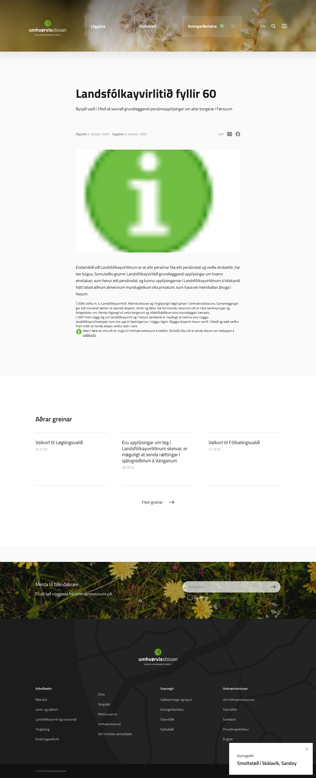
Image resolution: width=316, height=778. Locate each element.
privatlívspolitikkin (222, 597)
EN (262, 26)
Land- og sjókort (46, 709)
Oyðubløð (167, 729)
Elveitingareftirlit (47, 739)
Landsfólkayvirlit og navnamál (56, 719)
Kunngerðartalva (171, 709)
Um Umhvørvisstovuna (238, 699)
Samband (229, 719)
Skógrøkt (104, 704)
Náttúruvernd (107, 714)
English (228, 739)
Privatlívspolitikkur (236, 729)
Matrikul (41, 699)
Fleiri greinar (152, 502)
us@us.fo (89, 335)
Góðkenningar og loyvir (176, 699)
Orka (101, 694)
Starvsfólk (167, 719)
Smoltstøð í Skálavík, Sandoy (267, 763)
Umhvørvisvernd (109, 724)
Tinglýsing (42, 729)
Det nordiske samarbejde (115, 733)
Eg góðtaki (211, 597)
